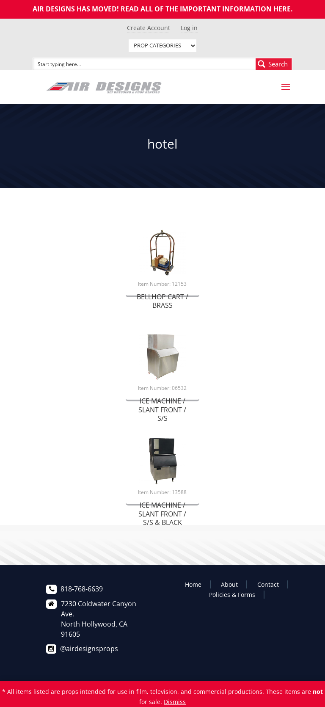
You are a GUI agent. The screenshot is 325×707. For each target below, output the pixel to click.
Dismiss (175, 702)
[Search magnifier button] (274, 64)
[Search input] (145, 64)
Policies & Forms (232, 595)
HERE (282, 9)
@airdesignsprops (89, 648)
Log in (189, 28)
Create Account (148, 28)
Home (193, 584)
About (229, 584)
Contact (268, 584)
